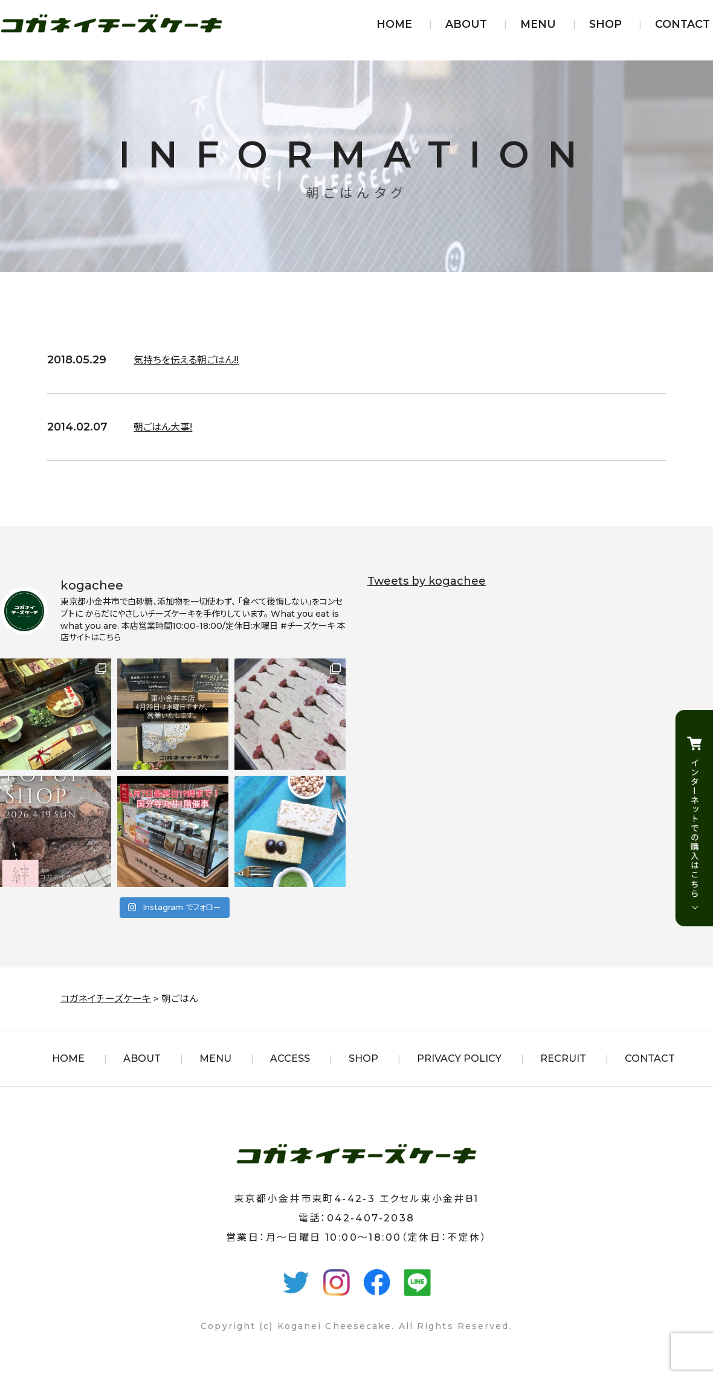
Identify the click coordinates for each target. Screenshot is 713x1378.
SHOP (605, 24)
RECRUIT (563, 1058)
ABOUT (466, 24)
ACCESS (290, 1058)
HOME (394, 24)
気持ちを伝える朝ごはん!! (193, 359)
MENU (538, 24)
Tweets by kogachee (426, 581)
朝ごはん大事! (166, 427)
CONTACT (682, 24)
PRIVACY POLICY (459, 1058)
